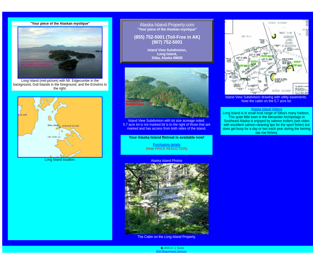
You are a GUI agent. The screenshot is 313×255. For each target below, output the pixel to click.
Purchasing (162, 145)
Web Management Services (171, 251)
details (175, 145)
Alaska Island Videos (266, 109)
